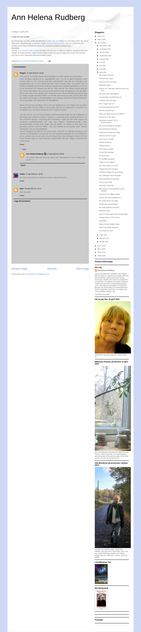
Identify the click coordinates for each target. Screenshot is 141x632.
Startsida (51, 268)
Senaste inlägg (19, 268)
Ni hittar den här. (52, 41)
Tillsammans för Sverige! (108, 169)
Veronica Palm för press (55, 43)
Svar (24, 149)
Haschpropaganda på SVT (109, 107)
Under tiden (36, 43)
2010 (99, 252)
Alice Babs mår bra (106, 75)
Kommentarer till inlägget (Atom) (37, 274)
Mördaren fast (104, 211)
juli (101, 62)
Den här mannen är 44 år (108, 166)
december (104, 46)
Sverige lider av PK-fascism (109, 217)
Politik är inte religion (107, 162)
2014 (99, 39)
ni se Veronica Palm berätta (28, 50)
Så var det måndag (106, 152)
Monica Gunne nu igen (107, 136)
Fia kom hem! (104, 156)
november (104, 49)
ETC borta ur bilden (106, 149)
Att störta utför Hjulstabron (109, 94)
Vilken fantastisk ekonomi (108, 227)
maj (101, 69)
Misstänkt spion (105, 85)
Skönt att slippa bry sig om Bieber (111, 114)
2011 (99, 249)
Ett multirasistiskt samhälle (109, 207)
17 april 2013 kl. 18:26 (34, 174)
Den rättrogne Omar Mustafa (110, 175)
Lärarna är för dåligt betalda (109, 194)
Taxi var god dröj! (105, 182)
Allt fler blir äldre (105, 142)
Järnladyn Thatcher (106, 185)
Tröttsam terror (104, 146)
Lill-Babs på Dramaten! (107, 100)
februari (103, 238)
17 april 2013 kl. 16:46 (35, 73)
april (101, 72)
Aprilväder (103, 221)
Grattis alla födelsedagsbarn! (110, 197)
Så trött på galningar (106, 110)
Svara (22, 144)
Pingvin (23, 73)
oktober (103, 52)
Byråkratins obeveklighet (108, 204)
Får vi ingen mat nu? (107, 104)
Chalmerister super (106, 78)
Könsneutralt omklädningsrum (110, 97)
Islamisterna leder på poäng (109, 132)
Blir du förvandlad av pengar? (110, 126)
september (104, 56)
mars (102, 235)
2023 (99, 36)
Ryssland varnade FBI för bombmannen (108, 121)
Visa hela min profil (102, 294)
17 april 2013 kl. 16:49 (55, 154)
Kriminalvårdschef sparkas (109, 179)
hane (22, 189)
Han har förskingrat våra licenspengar (113, 214)
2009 (99, 256)
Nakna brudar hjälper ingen (109, 224)
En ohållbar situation (106, 159)
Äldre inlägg (82, 268)
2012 (99, 246)
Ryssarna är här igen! (107, 117)
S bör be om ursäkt (106, 139)
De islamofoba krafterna (108, 129)
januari (102, 242)
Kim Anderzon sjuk (106, 231)
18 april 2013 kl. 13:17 (32, 189)
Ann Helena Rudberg (48, 17)
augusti (103, 59)
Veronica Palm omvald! (107, 82)
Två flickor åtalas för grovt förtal (111, 172)
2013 (99, 43)
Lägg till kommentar (22, 201)
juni (101, 66)
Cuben (22, 174)
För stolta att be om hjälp (108, 201)
